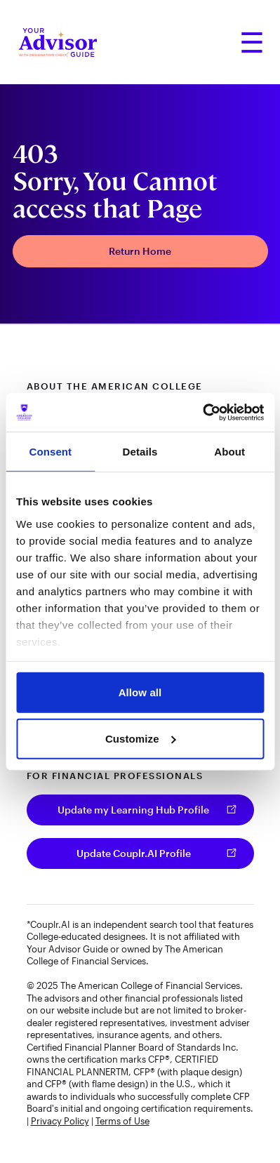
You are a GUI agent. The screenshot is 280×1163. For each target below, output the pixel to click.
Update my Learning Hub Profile (133, 810)
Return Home (140, 251)
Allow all (140, 692)
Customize (140, 739)
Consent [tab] (50, 452)
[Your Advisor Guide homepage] (58, 42)
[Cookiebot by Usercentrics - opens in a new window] (202, 412)
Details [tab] (140, 452)
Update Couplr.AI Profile (133, 853)
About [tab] (229, 452)
